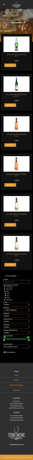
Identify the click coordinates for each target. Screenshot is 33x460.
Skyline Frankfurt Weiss (16, 215)
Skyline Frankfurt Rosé (16, 135)
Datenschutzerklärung (16, 385)
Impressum (16, 390)
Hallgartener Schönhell (16, 95)
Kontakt (16, 380)
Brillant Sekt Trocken (16, 55)
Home (16, 375)
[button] (10, 65)
